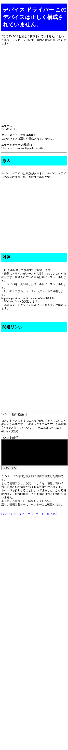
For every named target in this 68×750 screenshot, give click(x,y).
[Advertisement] (34, 87)
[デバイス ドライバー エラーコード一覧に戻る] (30, 519)
